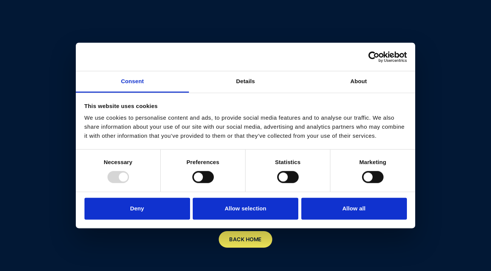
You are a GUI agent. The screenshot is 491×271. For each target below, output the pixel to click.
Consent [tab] (132, 81)
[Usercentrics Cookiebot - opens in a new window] (374, 56)
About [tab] (358, 81)
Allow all (354, 208)
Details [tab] (245, 81)
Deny (137, 208)
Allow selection (246, 208)
